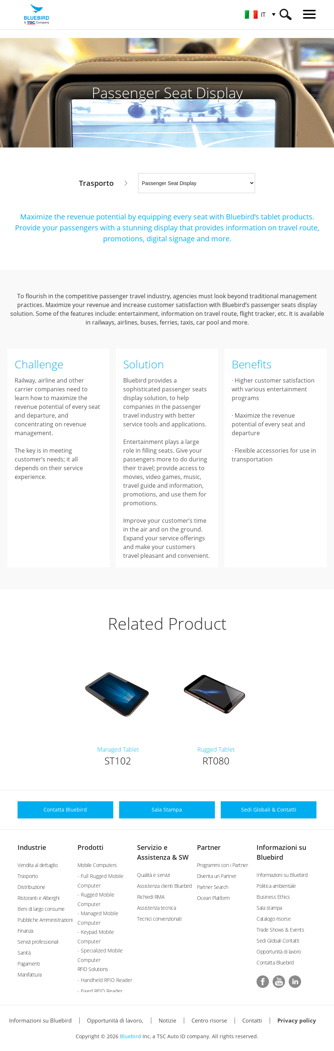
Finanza (25, 930)
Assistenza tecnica (156, 907)
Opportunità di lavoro (279, 951)
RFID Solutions (92, 969)
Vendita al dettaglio (37, 865)
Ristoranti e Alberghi (39, 897)
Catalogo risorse (274, 918)
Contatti (252, 1020)
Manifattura (30, 974)
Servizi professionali (38, 941)
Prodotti (90, 847)
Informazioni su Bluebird (282, 874)
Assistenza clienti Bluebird (164, 885)
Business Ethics (273, 896)
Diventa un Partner (216, 875)
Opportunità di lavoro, (115, 1020)
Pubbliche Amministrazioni (45, 919)
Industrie (32, 847)
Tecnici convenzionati (159, 918)
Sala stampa (269, 907)
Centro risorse (209, 1020)
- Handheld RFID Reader (104, 980)
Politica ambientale (276, 885)
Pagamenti (29, 963)
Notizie (167, 1020)
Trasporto (28, 875)
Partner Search (212, 886)
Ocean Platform (213, 897)
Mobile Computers (97, 865)
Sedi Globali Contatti (278, 940)
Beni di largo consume (41, 908)
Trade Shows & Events (280, 929)
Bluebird (130, 1036)
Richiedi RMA (150, 896)
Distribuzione (31, 886)
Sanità (24, 952)
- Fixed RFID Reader (99, 990)
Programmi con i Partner (222, 865)
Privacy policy (296, 1020)
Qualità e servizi (153, 874)
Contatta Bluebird (275, 962)
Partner (209, 847)
